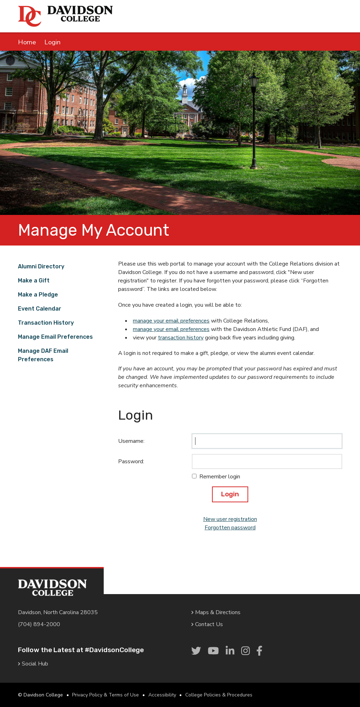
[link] (196, 651)
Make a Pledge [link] (38, 294)
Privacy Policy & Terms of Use (105, 695)
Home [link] (27, 42)
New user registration (230, 519)
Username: (131, 441)
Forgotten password (230, 527)
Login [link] (52, 42)
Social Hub (33, 664)
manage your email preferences (171, 321)
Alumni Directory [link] (41, 266)
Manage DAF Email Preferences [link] (43, 355)
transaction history (181, 338)
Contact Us (207, 624)
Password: (131, 461)
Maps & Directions (215, 612)
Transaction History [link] (46, 322)
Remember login (219, 476)
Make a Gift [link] (34, 280)
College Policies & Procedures (218, 695)
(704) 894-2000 (39, 624)
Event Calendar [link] (39, 308)
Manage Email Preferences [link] (55, 336)
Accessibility (162, 695)
